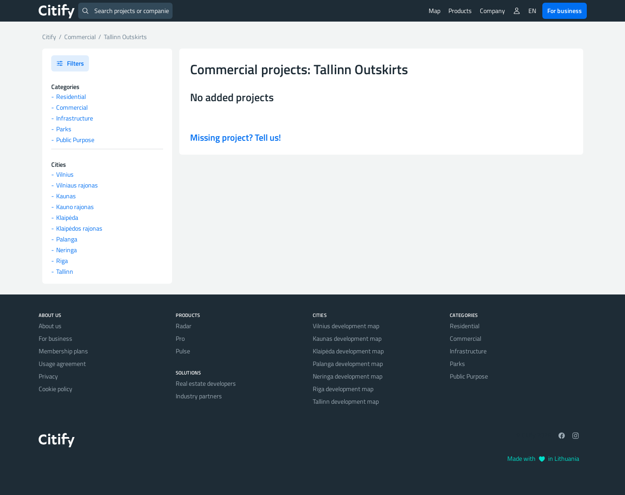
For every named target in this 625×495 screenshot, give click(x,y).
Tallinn (64, 271)
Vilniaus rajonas (77, 185)
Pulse (183, 351)
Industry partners (199, 396)
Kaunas (66, 196)
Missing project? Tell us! (235, 137)
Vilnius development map (346, 325)
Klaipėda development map (348, 351)
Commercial (72, 107)
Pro (180, 338)
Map (434, 10)
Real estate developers (206, 383)
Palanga (66, 239)
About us (50, 325)
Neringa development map (347, 376)
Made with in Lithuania (543, 458)
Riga (62, 260)
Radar (183, 325)
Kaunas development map (347, 338)
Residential (71, 96)
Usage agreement (62, 363)
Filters (70, 63)
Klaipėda (67, 217)
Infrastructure (74, 118)
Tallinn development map (346, 401)
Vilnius (65, 174)
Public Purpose (75, 139)
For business (564, 10)
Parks (63, 129)
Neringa (66, 249)
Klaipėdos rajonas (79, 228)
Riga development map (343, 388)
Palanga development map (348, 363)
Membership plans (63, 351)
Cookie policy (55, 388)
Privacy (48, 376)
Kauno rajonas (75, 206)
